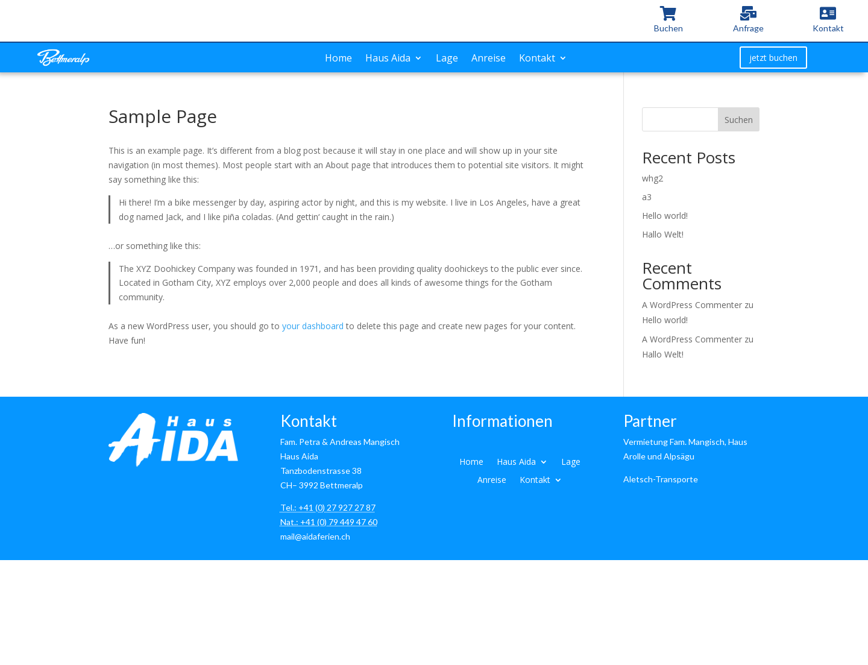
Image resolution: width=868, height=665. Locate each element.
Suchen (739, 119)
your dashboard (313, 326)
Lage (447, 59)
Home (338, 59)
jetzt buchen (773, 57)
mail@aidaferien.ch (315, 536)
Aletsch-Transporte (660, 479)
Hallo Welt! (663, 234)
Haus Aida (387, 59)
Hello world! (665, 215)
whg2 (652, 178)
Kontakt (537, 59)
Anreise (488, 59)
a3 (647, 197)
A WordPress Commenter (692, 304)
